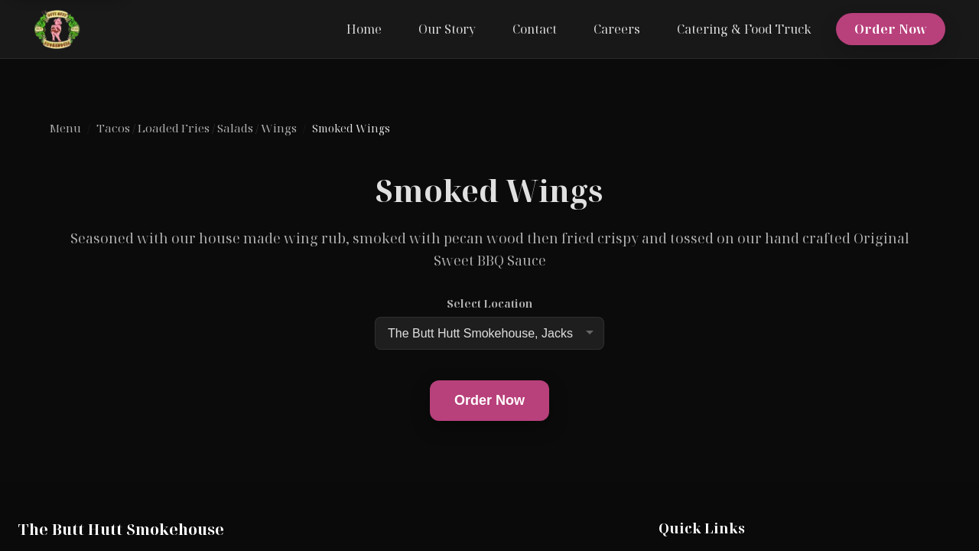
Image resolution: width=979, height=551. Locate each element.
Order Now (890, 29)
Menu (65, 127)
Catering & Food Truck (744, 29)
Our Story (447, 29)
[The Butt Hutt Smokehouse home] (57, 29)
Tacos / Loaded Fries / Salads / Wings (196, 127)
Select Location (489, 303)
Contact (534, 29)
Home (364, 29)
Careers (617, 29)
